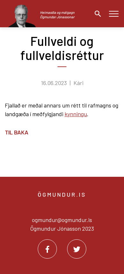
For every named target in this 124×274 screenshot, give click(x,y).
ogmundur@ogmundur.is (62, 219)
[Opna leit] (96, 14)
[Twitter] (76, 249)
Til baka (16, 132)
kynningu (76, 113)
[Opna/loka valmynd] (113, 13)
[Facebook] (47, 249)
